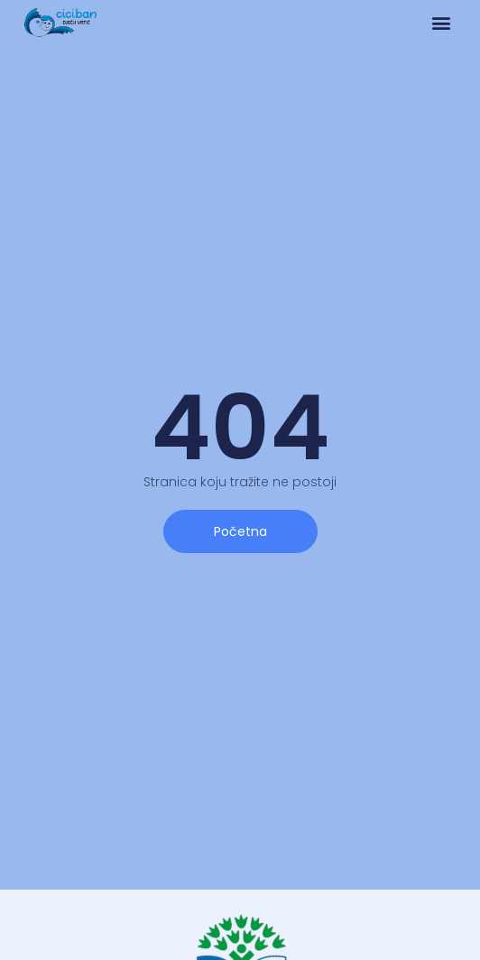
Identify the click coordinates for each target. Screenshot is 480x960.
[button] (441, 23)
